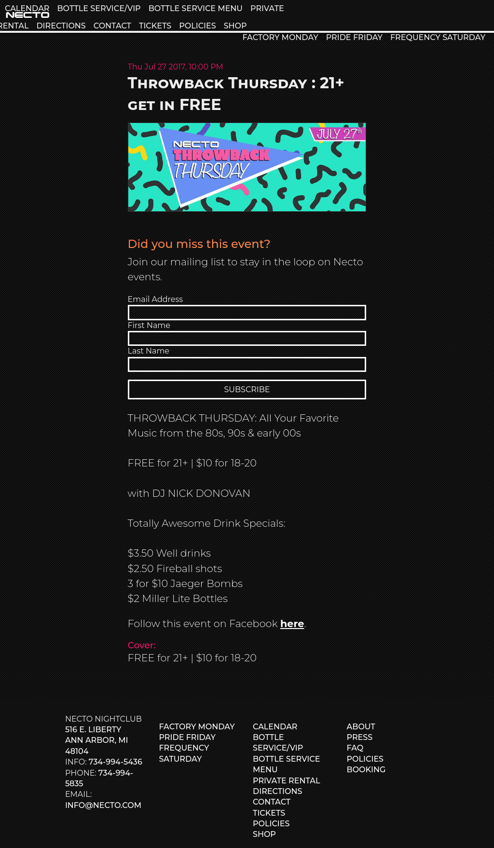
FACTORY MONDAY (280, 37)
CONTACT (112, 25)
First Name (149, 325)
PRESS (360, 737)
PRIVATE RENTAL (286, 780)
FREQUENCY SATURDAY (437, 37)
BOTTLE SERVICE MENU (196, 8)
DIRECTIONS (60, 25)
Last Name (148, 351)
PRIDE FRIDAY (354, 37)
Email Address (155, 299)
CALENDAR (27, 8)
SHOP (235, 25)
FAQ (355, 747)
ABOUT (361, 726)
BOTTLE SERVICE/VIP (98, 8)
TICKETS (155, 25)
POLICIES (197, 25)
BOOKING (366, 769)
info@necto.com (103, 805)
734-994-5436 (115, 761)
